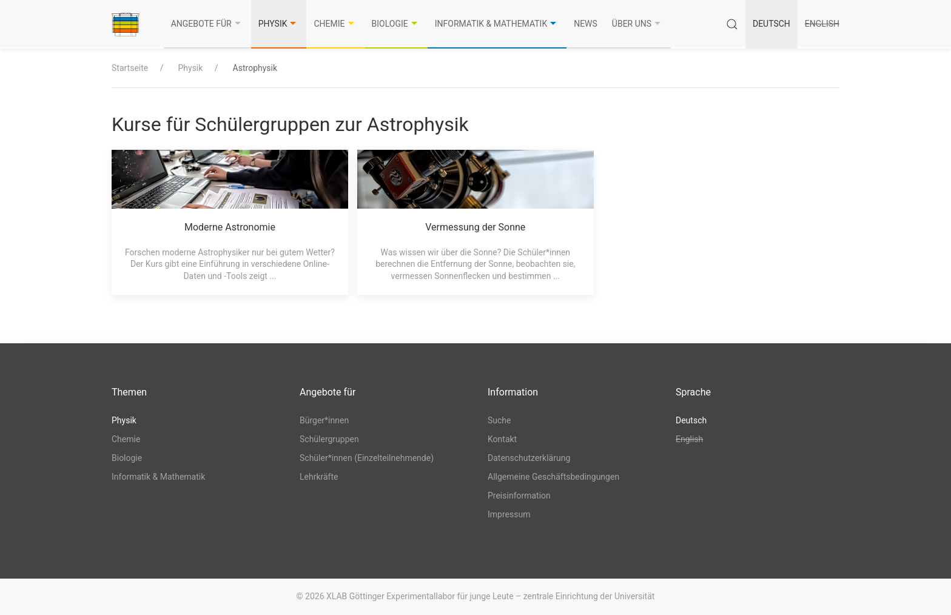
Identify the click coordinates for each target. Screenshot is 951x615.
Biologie (396, 24)
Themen (129, 392)
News (585, 24)
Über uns (638, 24)
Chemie (335, 24)
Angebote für (207, 24)
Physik (279, 24)
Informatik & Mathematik (497, 24)
